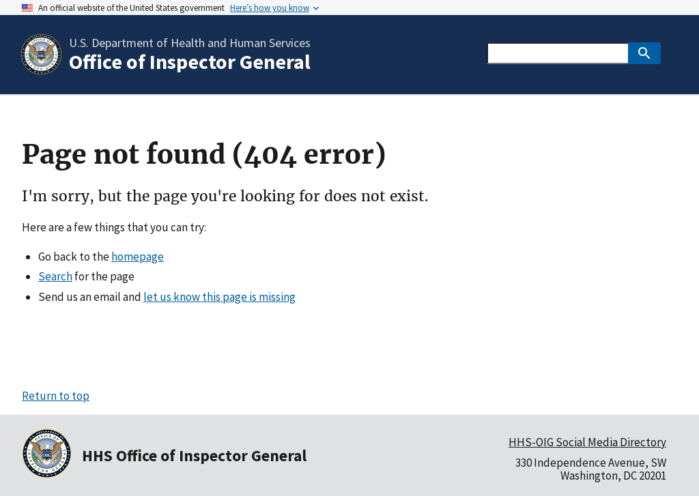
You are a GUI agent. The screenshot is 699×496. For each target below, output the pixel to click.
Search (55, 276)
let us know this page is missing (219, 296)
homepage (137, 256)
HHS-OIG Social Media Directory (587, 442)
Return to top (55, 395)
